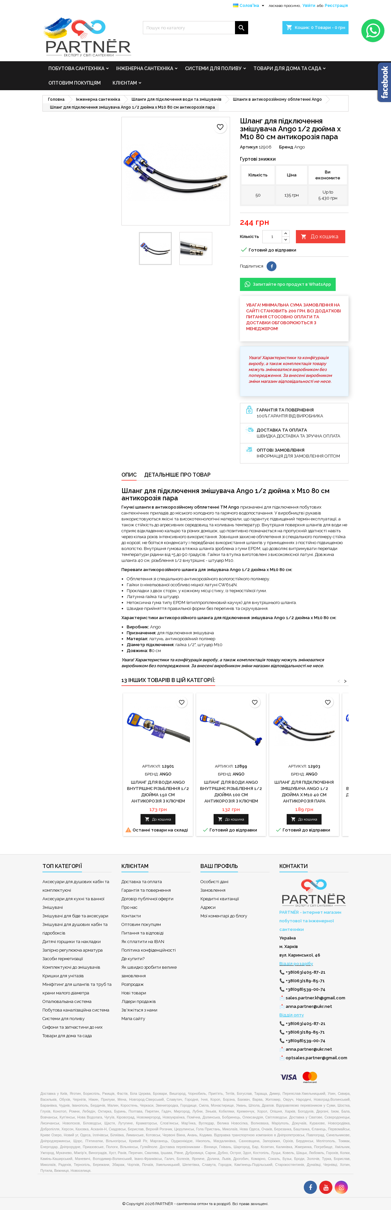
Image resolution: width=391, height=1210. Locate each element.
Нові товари (133, 992)
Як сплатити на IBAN (142, 941)
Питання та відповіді (142, 933)
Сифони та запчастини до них (72, 1027)
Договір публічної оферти (147, 898)
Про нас (129, 907)
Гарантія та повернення (146, 890)
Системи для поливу (213, 68)
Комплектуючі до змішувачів (71, 967)
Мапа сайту (133, 1018)
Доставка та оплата (141, 881)
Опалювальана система (66, 1001)
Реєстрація (336, 5)
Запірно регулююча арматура (72, 950)
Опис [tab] (129, 475)
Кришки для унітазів (63, 975)
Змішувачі (52, 907)
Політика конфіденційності (148, 950)
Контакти (131, 915)
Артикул (249, 147)
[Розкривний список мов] (249, 5)
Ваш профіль (219, 866)
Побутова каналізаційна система (75, 1010)
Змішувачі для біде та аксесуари (75, 915)
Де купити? (132, 958)
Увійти (308, 5)
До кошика (319, 236)
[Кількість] (272, 236)
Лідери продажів (138, 1001)
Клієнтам (125, 83)
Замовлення (212, 890)
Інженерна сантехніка (144, 68)
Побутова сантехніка (76, 68)
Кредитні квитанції (219, 898)
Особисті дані (214, 881)
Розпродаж (132, 984)
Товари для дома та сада (287, 68)
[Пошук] (195, 27)
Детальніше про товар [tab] (177, 475)
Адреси (208, 907)
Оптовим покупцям (74, 83)
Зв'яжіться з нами (139, 1010)
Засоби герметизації (62, 958)
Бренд (286, 147)
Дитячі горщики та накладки (71, 941)
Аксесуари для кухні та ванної (73, 898)
